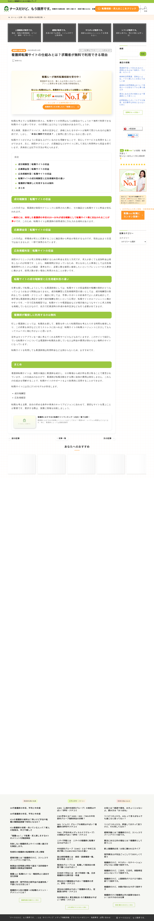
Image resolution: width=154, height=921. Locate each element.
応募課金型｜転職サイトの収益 (33, 170)
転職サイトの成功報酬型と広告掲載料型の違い (41, 179)
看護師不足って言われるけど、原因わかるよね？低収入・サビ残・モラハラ (132, 70)
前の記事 (14, 439)
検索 (121, 49)
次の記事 (109, 439)
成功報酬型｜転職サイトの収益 (33, 165)
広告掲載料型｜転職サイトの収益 (34, 174)
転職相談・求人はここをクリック (109, 9)
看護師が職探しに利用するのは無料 (36, 184)
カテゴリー (124, 240)
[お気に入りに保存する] (16, 61)
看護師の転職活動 (19, 50)
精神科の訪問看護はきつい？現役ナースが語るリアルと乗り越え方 (132, 87)
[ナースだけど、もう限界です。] (32, 8)
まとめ (21, 189)
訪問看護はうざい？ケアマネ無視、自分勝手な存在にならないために (132, 102)
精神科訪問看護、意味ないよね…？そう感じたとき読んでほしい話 (132, 79)
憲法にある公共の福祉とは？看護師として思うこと (132, 95)
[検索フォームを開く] (141, 8)
